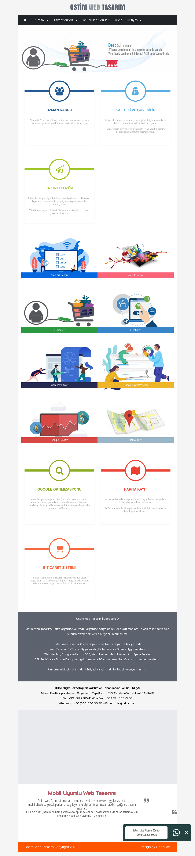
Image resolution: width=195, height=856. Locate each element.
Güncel (118, 20)
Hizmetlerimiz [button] (64, 20)
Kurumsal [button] (39, 20)
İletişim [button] (134, 20)
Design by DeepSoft (155, 847)
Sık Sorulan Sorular (94, 20)
